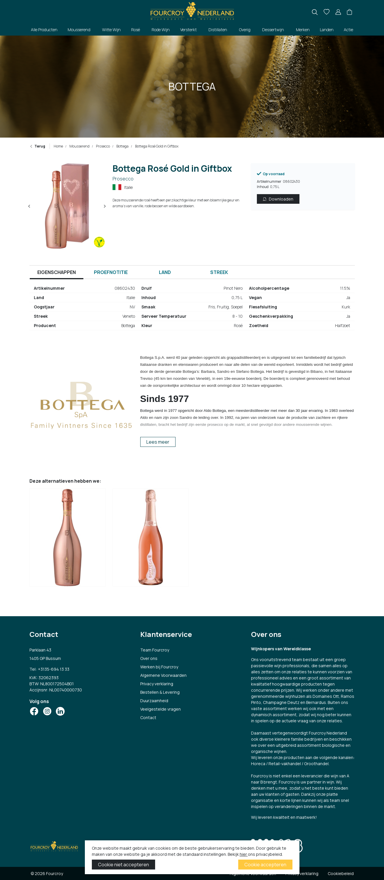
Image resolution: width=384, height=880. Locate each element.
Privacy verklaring (156, 683)
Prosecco (102, 146)
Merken (303, 29)
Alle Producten (44, 29)
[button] (349, 12)
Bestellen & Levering (160, 692)
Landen (327, 29)
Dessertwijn (273, 29)
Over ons (148, 658)
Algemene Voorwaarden (163, 675)
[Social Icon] (34, 711)
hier (244, 854)
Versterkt (188, 29)
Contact (148, 717)
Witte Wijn (111, 29)
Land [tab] (165, 272)
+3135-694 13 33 (53, 669)
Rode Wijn (161, 29)
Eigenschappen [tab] (56, 272)
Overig (244, 29)
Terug (37, 146)
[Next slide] (104, 206)
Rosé (135, 29)
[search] (315, 12)
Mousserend (79, 29)
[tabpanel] (192, 309)
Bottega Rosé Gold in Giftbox (156, 146)
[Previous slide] (29, 206)
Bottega (122, 146)
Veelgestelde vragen (160, 709)
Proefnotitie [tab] (111, 272)
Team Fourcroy (154, 650)
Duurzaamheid (154, 700)
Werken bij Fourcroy (159, 667)
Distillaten (217, 29)
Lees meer (157, 442)
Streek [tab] (219, 272)
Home (58, 146)
